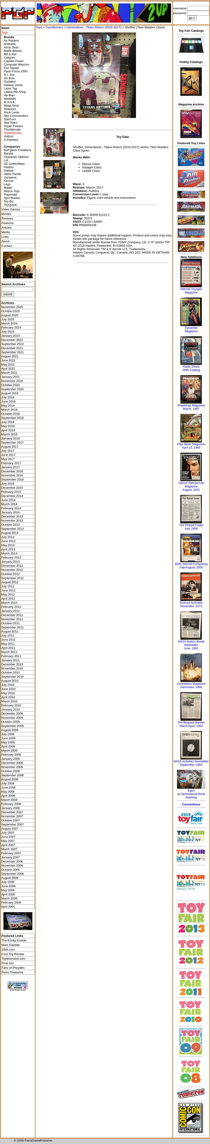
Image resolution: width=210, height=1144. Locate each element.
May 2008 (8, 791)
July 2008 (7, 783)
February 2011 (11, 656)
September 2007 (12, 824)
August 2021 (9, 356)
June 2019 (8, 401)
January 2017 (10, 467)
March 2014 (9, 504)
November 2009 (12, 717)
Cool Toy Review (13, 954)
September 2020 (12, 389)
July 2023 (7, 331)
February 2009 (11, 754)
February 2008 (11, 804)
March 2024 (9, 323)
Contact (7, 246)
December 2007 (12, 812)
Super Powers (13, 126)
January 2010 (10, 709)
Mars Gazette (11, 945)
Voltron (8, 136)
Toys (39, 27)
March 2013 (9, 553)
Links (5, 236)
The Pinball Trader (191, 525)
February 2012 (11, 607)
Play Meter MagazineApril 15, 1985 (191, 445)
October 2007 (10, 820)
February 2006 (11, 902)
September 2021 (12, 352)
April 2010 (8, 697)
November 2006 (12, 865)
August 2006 (9, 878)
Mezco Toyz (12, 191)
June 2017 (8, 455)
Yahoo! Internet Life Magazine (191, 484)
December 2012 (12, 565)
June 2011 (8, 639)
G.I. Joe (9, 74)
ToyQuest (10, 204)
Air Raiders (11, 40)
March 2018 (9, 434)
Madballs (10, 98)
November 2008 (12, 767)
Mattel (8, 187)
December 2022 (12, 340)
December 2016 (12, 471)
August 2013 (9, 533)
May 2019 (8, 405)
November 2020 (12, 381)
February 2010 (11, 705)
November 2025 (12, 307)
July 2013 (7, 537)
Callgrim (9, 57)
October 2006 (10, 869)
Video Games (11, 209)
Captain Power (14, 61)
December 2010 (12, 664)
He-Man (9, 95)
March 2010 (9, 701)
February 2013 (11, 557)
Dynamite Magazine (191, 329)
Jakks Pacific (12, 174)
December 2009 (12, 713)
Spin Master (12, 198)
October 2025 (10, 311)
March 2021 (9, 372)
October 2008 (10, 771)
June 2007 (8, 836)
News (6, 28)
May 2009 (8, 742)
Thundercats (12, 129)
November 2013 (12, 520)
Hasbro (9, 167)
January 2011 (10, 660)
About (6, 241)
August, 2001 (191, 489)
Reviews (7, 218)
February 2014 (11, 508)
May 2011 (8, 643)
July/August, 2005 (191, 567)
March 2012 (9, 602)
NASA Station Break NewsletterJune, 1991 (191, 645)
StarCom (10, 119)
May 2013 (8, 545)
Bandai (8, 153)
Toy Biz (9, 201)
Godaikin (10, 81)
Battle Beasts (13, 50)
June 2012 (8, 590)
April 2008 (8, 795)
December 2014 (12, 496)
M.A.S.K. (10, 102)
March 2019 (9, 409)
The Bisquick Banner (191, 722)
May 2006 (8, 890)
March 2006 (9, 898)
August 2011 (9, 631)
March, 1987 (191, 408)
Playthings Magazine (191, 405)
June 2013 (8, 541)
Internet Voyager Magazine (191, 290)
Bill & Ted (10, 54)
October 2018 (10, 413)
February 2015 (11, 492)
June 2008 (8, 787)
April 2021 (8, 368)
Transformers (54, 27)
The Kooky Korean (14, 940)
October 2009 (10, 721)
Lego (7, 184)
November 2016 (12, 475)
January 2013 (10, 561)
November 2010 (12, 668)
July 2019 (7, 397)
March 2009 (9, 750)
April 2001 (8, 906)
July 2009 (7, 734)
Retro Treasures (12, 972)
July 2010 (7, 685)
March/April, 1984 (191, 726)
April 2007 (8, 845)
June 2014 (8, 500)
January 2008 (10, 808)
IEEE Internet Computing (191, 564)
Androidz (10, 44)
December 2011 (12, 615)
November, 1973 (191, 606)
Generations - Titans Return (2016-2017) (94, 27)
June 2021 (8, 360)
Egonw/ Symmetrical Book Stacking (191, 794)
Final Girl (8, 963)
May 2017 (8, 459)
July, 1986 (191, 528)
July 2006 (7, 882)
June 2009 (8, 738)
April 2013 (8, 549)
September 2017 (12, 442)
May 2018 (8, 426)
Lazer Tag (10, 88)
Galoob (9, 170)
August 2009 (9, 730)
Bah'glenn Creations (17, 150)
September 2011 (12, 627)
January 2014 (10, 512)
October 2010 (10, 672)
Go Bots (9, 78)
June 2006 (8, 886)
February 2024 (11, 327)
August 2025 (9, 315)
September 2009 (12, 726)
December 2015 (12, 487)
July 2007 (7, 832)
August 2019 (9, 393)
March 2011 (9, 652)
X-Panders (11, 139)
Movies (6, 214)
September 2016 (12, 479)
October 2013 (10, 524)
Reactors (10, 109)
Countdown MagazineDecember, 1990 (191, 685)
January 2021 (10, 377)
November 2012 (12, 570)
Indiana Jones (13, 85)
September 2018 (12, 418)
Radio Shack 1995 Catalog (191, 368)
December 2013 (12, 516)
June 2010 (8, 689)
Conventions (191, 804)
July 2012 (7, 586)
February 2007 (11, 853)
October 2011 (10, 623)
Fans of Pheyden (13, 967)
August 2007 (9, 828)
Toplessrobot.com (13, 958)
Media (6, 232)
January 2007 (10, 857)
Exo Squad (11, 68)
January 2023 (10, 335)
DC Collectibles (14, 163)
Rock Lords (11, 112)
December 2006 (12, 861)
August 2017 (9, 446)
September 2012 (12, 578)
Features (8, 223)
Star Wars (10, 122)
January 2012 (10, 611)
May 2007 (8, 841)
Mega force (11, 105)
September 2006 (12, 873)
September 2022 (12, 344)
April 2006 (8, 894)
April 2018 (8, 430)
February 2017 (11, 463)
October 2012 (10, 574)
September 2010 (12, 676)
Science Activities (191, 602)
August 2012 (9, 582)
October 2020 (10, 385)
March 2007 (9, 849)
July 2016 (7, 483)
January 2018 (10, 438)
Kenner (9, 181)
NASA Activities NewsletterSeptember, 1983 (191, 763)
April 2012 (8, 598)
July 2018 (7, 422)
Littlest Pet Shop (15, 92)
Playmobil (10, 194)
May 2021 (8, 364)
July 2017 (7, 450)
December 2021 (12, 348)
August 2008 (9, 779)
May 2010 (8, 693)
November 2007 (12, 816)
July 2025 (7, 319)
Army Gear (11, 47)
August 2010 (9, 680)
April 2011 (8, 648)
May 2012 (8, 594)
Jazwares (10, 177)
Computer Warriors (16, 64)
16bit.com (8, 949)
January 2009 (10, 758)
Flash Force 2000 (16, 71)
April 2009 (8, 746)
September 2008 (12, 775)
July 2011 (7, 635)
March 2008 (9, 800)
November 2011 (12, 619)
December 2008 (12, 763)
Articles (7, 227)
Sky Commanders (16, 116)
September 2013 (12, 528)
